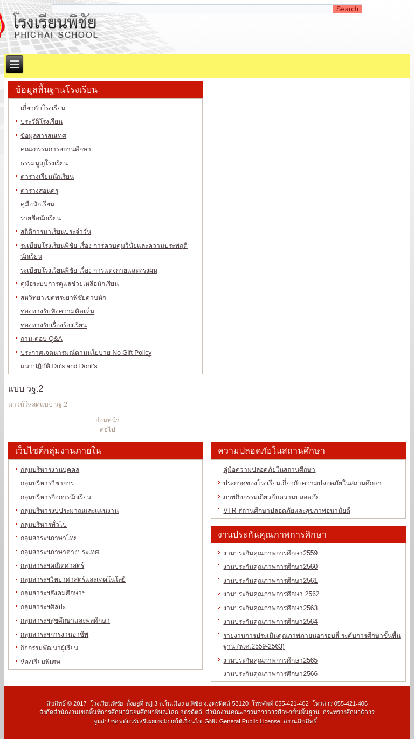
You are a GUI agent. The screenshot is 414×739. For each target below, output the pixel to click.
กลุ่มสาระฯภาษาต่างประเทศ (59, 552)
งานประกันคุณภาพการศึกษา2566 (270, 674)
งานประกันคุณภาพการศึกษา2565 (270, 660)
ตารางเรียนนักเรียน (47, 176)
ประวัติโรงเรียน (41, 122)
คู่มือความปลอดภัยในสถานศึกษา (269, 469)
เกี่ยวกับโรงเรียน (42, 108)
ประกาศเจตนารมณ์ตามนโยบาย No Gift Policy (85, 353)
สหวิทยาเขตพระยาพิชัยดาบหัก (63, 298)
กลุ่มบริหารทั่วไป (43, 524)
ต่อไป (107, 430)
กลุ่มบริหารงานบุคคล (49, 469)
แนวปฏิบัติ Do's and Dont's (58, 366)
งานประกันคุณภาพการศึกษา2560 (270, 566)
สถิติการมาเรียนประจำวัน (55, 231)
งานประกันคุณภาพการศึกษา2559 (270, 553)
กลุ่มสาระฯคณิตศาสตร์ (52, 565)
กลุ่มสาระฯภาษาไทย (49, 538)
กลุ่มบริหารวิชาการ (47, 483)
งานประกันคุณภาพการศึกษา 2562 (271, 594)
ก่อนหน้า (107, 420)
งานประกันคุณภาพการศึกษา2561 (270, 580)
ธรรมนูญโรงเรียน (44, 163)
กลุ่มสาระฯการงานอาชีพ (54, 634)
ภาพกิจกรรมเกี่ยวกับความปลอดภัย (271, 497)
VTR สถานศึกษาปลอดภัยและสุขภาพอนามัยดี (286, 510)
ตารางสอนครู (39, 190)
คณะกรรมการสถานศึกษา (55, 149)
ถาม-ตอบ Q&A (41, 339)
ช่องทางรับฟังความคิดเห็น (57, 311)
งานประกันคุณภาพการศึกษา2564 (270, 621)
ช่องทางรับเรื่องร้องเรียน (53, 325)
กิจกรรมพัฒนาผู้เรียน (49, 648)
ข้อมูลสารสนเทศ (43, 136)
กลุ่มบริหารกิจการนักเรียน (55, 497)
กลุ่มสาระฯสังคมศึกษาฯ (53, 593)
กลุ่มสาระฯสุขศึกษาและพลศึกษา (65, 620)
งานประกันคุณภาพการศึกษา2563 (270, 608)
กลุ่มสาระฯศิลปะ (43, 607)
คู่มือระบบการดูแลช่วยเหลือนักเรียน (69, 284)
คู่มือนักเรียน (37, 204)
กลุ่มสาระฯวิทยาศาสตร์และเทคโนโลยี (73, 579)
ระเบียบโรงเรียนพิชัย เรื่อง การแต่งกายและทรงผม (88, 270)
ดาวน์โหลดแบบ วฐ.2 (37, 404)
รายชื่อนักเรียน (40, 218)
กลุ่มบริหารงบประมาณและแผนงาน (69, 510)
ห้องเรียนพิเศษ (40, 662)
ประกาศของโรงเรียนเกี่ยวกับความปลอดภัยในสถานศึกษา (302, 483)
